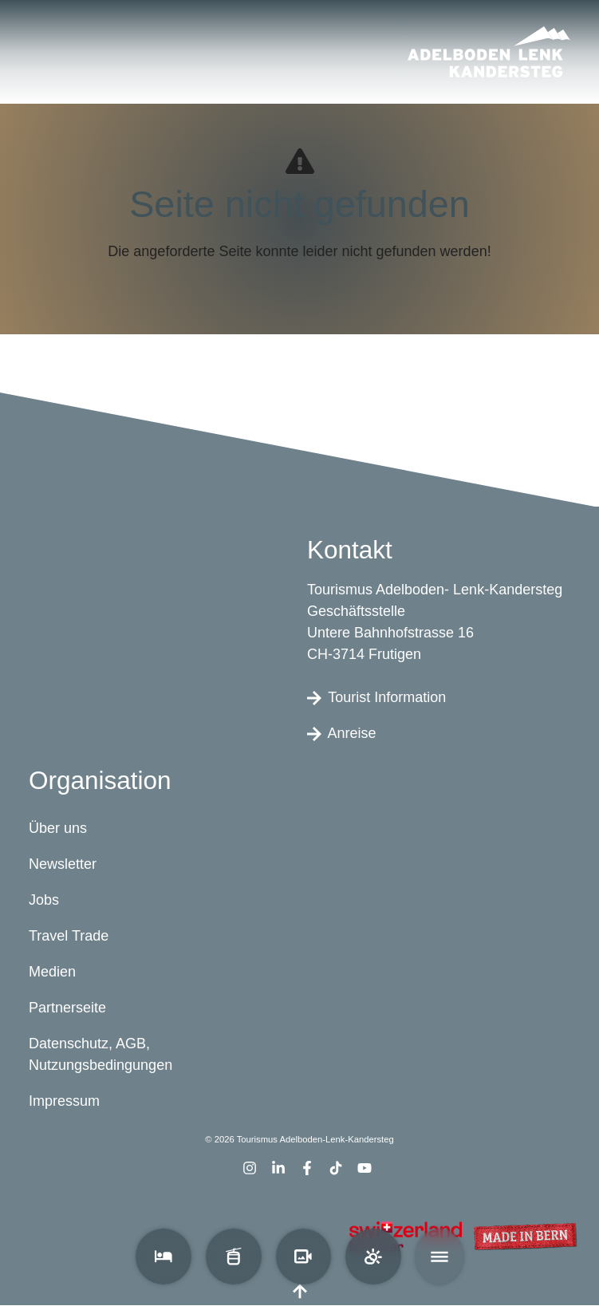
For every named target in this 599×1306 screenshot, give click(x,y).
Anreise (341, 733)
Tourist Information (376, 697)
